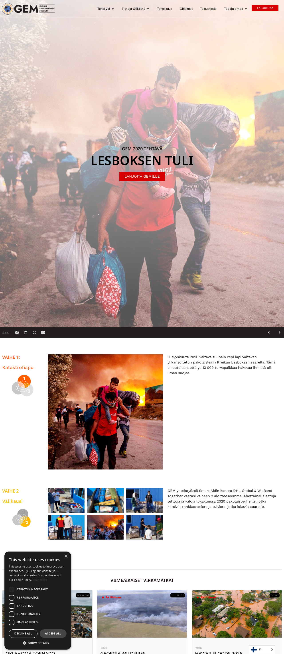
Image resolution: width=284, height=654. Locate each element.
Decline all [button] (23, 633)
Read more (40, 580)
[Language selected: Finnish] (262, 649)
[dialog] (37, 601)
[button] (17, 332)
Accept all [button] (53, 633)
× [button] (66, 556)
